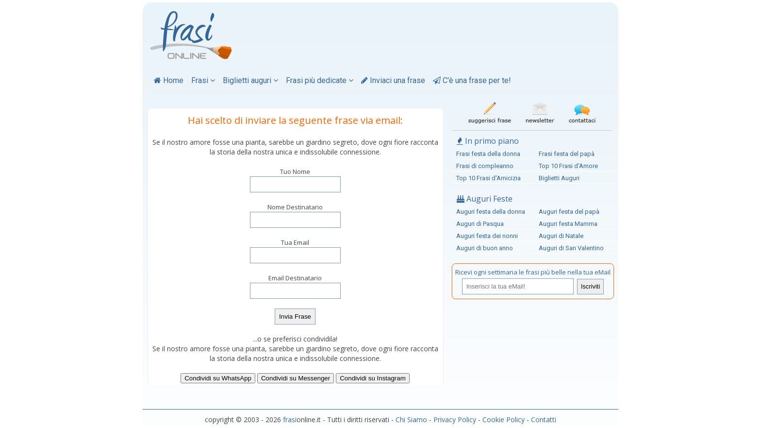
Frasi (203, 80)
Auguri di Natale (561, 236)
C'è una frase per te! (472, 80)
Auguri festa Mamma (568, 223)
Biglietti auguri (250, 80)
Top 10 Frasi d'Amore (568, 166)
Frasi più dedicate (319, 80)
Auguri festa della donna (490, 211)
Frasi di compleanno (484, 166)
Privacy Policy (454, 419)
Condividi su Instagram (373, 378)
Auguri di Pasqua (480, 223)
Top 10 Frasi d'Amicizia (488, 178)
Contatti (543, 419)
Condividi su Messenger (295, 378)
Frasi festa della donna (488, 153)
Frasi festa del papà (567, 153)
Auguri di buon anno (484, 248)
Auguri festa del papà (569, 211)
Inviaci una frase (393, 80)
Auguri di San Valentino (571, 248)
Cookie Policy (503, 419)
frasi (290, 419)
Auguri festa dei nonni (487, 236)
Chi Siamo (411, 419)
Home (168, 80)
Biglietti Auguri (559, 178)
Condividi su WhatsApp (217, 378)
